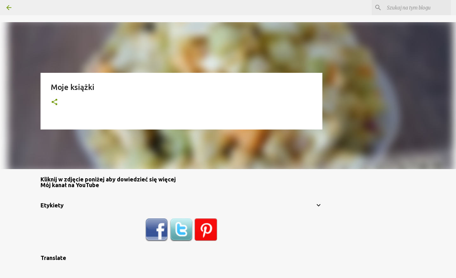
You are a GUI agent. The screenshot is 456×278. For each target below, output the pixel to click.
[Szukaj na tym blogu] (417, 7)
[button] (54, 102)
